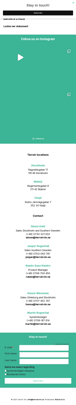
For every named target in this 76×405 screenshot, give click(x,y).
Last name (11, 360)
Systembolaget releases (20, 370)
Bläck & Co (60, 399)
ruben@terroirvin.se (38, 276)
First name (11, 353)
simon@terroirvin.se (38, 237)
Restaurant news (16, 374)
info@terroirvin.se (35, 399)
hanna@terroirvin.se (38, 304)
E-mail (9, 347)
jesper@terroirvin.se (38, 257)
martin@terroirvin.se (38, 323)
